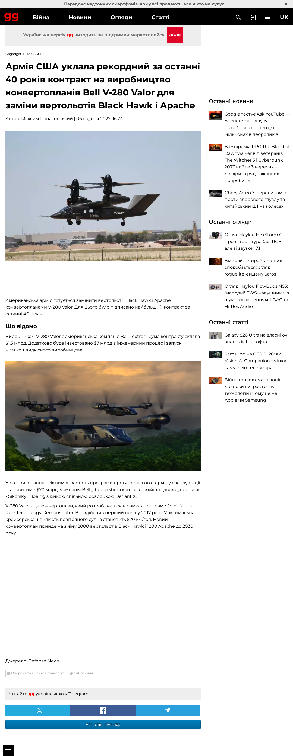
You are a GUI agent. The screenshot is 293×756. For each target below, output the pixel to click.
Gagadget (11, 16)
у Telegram (77, 693)
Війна (41, 17)
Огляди (121, 17)
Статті (160, 17)
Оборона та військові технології (38, 673)
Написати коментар (103, 724)
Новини (80, 17)
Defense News (43, 661)
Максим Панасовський (47, 118)
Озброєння (83, 673)
